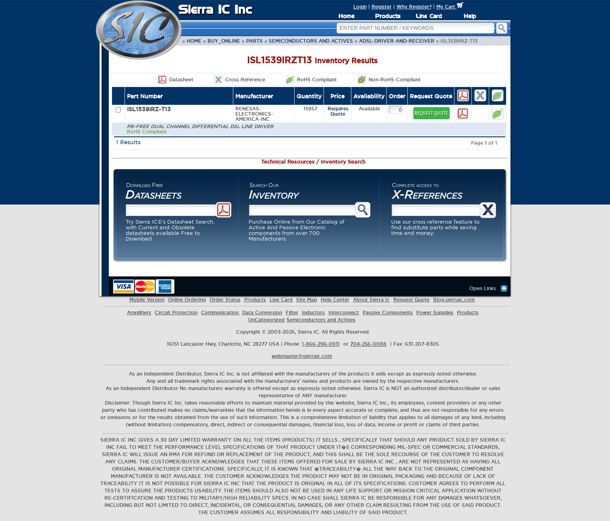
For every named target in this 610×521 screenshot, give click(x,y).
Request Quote (411, 299)
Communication (220, 312)
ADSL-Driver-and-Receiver (396, 41)
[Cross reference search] (437, 210)
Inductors (313, 312)
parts (254, 41)
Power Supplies (434, 312)
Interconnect (343, 312)
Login (360, 6)
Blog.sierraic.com (454, 299)
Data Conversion (262, 312)
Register (381, 6)
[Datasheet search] (171, 210)
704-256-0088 (368, 344)
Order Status (225, 299)
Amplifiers (139, 312)
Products (387, 16)
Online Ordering (187, 299)
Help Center (335, 299)
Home (346, 16)
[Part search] (303, 210)
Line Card (429, 16)
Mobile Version (146, 299)
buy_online (223, 41)
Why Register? (414, 6)
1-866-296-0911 (321, 344)
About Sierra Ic (371, 299)
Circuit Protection (176, 312)
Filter (292, 312)
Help (470, 16)
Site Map (306, 299)
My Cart (449, 6)
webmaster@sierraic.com (302, 356)
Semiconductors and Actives (311, 41)
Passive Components (388, 312)
